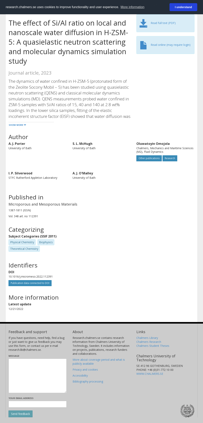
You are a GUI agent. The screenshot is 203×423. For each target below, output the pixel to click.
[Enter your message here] (38, 376)
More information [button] (132, 7)
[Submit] (21, 414)
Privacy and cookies (85, 369)
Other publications (149, 158)
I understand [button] (183, 7)
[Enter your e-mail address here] (38, 404)
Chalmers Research (148, 342)
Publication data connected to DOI (30, 283)
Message (14, 355)
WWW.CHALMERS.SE (149, 374)
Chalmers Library (147, 338)
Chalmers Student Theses (152, 346)
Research (170, 158)
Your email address (21, 398)
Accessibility (80, 375)
